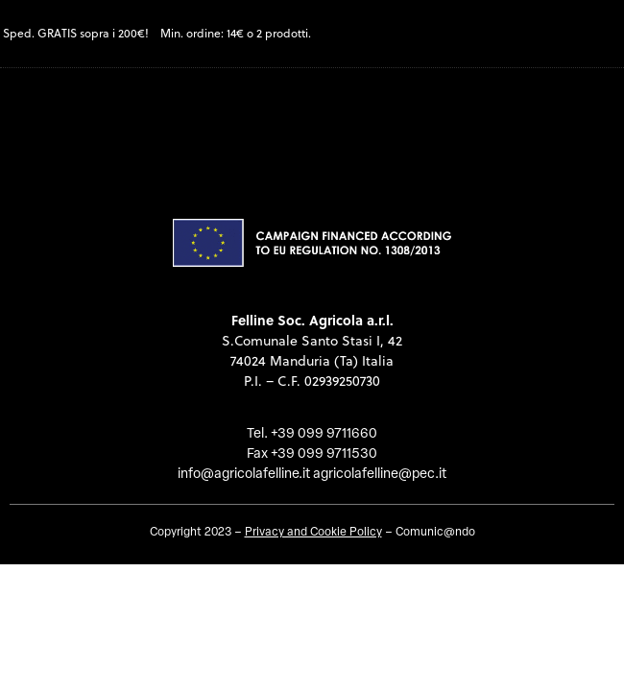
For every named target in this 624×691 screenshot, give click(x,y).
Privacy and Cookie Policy (313, 532)
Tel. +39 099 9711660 (312, 434)
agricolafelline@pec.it (379, 474)
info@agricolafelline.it (244, 474)
